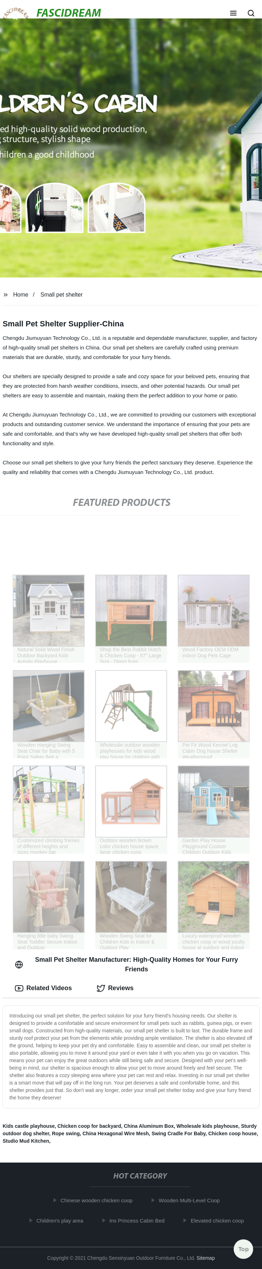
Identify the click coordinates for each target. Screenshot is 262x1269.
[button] (233, 13)
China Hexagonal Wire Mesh (115, 1133)
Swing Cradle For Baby (178, 1133)
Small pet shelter (61, 295)
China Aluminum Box (149, 1126)
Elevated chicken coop (220, 1221)
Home (20, 295)
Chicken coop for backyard (89, 1126)
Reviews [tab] (115, 988)
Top (243, 1250)
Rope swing (66, 1133)
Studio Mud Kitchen (25, 1141)
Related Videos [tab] (43, 988)
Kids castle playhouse (28, 1126)
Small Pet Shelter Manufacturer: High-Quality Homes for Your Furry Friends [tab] (126, 964)
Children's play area (63, 1221)
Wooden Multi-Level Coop (192, 1200)
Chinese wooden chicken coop (100, 1200)
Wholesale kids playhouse (207, 1126)
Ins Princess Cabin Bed (140, 1221)
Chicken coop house (232, 1133)
